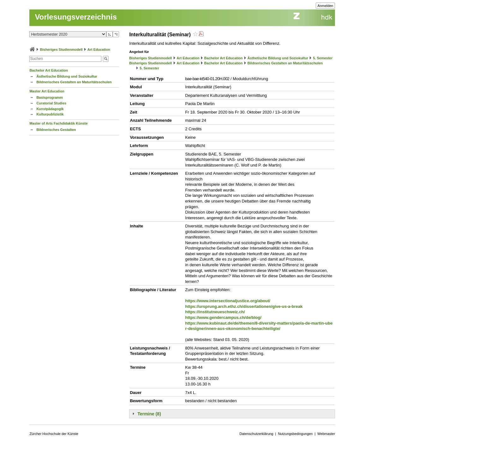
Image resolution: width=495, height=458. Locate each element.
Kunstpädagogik (49, 109)
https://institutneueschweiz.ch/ (215, 311)
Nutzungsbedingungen (295, 434)
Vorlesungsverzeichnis (76, 17)
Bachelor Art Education (48, 70)
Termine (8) (149, 413)
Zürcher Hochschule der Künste (53, 434)
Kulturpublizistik (49, 114)
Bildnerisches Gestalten (56, 130)
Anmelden (325, 6)
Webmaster (326, 434)
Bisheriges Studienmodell (61, 49)
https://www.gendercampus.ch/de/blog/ (223, 317)
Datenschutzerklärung (256, 434)
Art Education (98, 49)
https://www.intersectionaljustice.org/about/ (228, 300)
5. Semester (322, 58)
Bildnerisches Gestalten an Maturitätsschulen (73, 82)
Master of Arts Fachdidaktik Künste (58, 123)
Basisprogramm (49, 97)
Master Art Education (46, 91)
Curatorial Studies (51, 103)
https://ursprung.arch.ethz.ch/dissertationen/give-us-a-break (244, 306)
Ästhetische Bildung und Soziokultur (66, 76)
